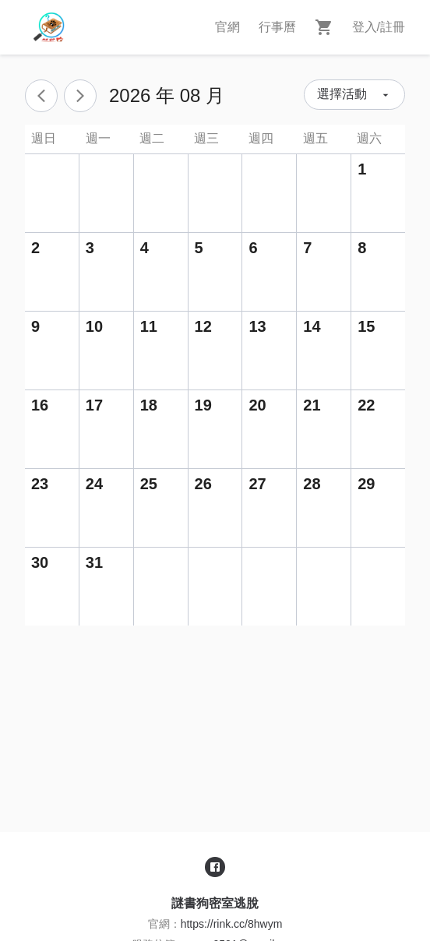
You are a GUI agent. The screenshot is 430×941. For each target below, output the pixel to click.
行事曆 (277, 26)
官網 (227, 26)
